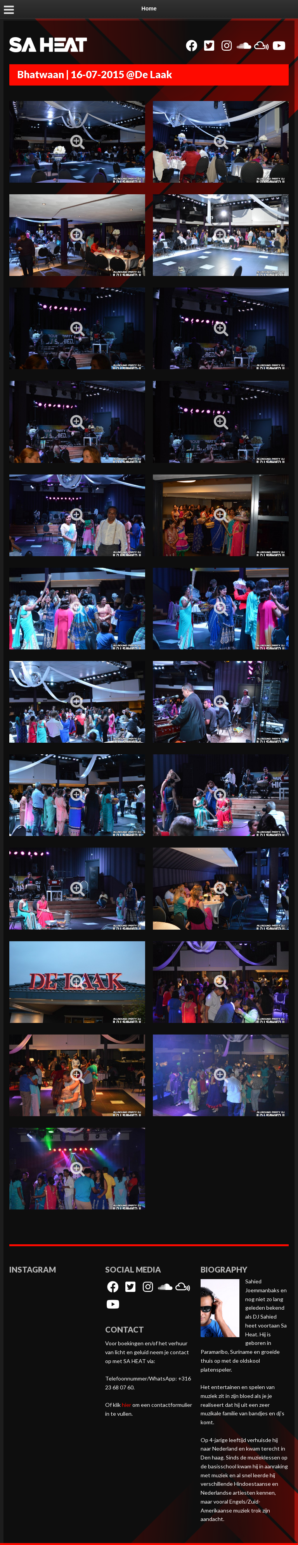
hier (126, 1404)
